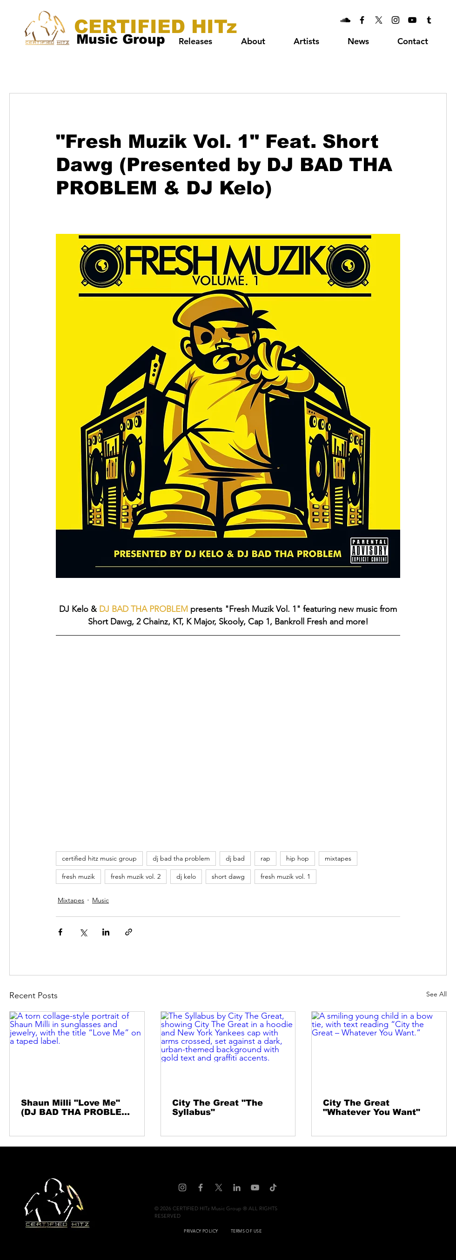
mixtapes (338, 858)
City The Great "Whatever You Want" (371, 1107)
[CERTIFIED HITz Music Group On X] (379, 20)
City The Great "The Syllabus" (217, 1107)
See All (436, 994)
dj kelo (186, 876)
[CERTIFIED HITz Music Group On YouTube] (412, 20)
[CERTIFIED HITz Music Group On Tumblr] (429, 20)
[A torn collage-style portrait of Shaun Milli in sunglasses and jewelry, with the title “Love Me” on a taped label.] (77, 1049)
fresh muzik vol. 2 (136, 876)
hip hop (297, 858)
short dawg (228, 876)
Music (100, 900)
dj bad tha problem (181, 858)
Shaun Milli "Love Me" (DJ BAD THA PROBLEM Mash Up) (75, 1107)
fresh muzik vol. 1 (285, 876)
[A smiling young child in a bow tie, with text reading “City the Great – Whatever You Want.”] (379, 1049)
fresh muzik (78, 876)
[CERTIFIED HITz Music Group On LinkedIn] (237, 1187)
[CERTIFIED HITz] (155, 26)
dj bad (235, 858)
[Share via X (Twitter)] (83, 932)
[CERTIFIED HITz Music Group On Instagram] (395, 20)
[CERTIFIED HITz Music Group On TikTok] (273, 1187)
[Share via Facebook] (60, 932)
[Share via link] (128, 932)
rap (265, 858)
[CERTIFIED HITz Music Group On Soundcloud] (345, 20)
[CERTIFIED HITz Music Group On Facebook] (362, 20)
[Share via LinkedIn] (105, 932)
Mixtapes (71, 900)
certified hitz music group (99, 858)
